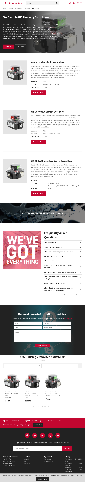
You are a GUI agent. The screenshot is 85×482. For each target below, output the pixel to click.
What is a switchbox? (50, 261)
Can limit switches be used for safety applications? (60, 272)
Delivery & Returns (9, 461)
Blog (25, 461)
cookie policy (79, 475)
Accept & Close (42, 479)
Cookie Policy (7, 459)
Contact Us (38, 425)
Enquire (8, 47)
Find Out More (38, 92)
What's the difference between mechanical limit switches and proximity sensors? (59, 289)
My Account (47, 459)
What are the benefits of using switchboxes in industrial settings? (61, 278)
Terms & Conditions (9, 465)
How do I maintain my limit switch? (55, 283)
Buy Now (21, 47)
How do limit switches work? (53, 247)
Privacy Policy (7, 463)
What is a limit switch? (51, 243)
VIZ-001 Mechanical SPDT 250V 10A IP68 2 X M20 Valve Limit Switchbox (11, 394)
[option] (15, 72)
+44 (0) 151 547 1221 (29, 421)
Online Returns (48, 461)
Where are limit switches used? (53, 256)
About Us (26, 459)
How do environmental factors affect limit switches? (60, 295)
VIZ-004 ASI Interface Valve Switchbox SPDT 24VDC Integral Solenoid (52, 394)
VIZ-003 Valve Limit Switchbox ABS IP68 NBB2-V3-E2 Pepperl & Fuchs (31, 394)
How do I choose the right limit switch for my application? (58, 266)
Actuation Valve (12, 3)
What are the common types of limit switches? (58, 252)
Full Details (68, 472)
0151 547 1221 (68, 319)
